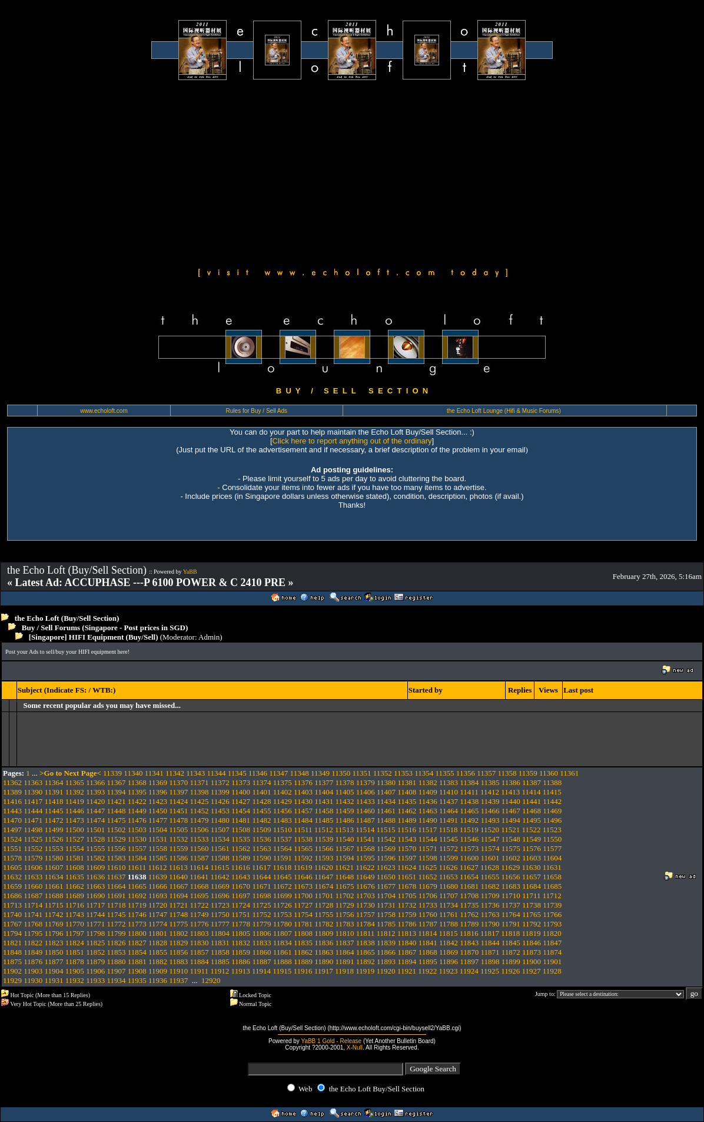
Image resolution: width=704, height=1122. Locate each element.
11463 (428, 810)
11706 (428, 895)
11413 (510, 791)
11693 (157, 895)
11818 (510, 933)
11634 (54, 876)
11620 (323, 867)
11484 (303, 820)
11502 (116, 829)
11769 (54, 923)
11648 (344, 876)
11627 (469, 867)
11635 (74, 876)
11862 (303, 952)
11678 (406, 886)
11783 (345, 923)
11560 (199, 848)
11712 (552, 895)
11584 (137, 857)
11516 (406, 829)
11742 (54, 914)
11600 (469, 857)
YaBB (190, 571)
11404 (323, 791)
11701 (323, 895)
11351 (361, 773)
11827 (137, 942)
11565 (303, 848)
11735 (469, 905)
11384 (469, 782)
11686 (12, 895)
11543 (406, 839)
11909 (157, 971)
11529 (116, 839)
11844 (489, 942)
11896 (448, 961)
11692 (137, 895)
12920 (211, 980)
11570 (406, 848)
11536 (261, 839)
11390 (33, 791)
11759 (406, 914)
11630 (531, 867)
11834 (282, 942)
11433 (365, 801)
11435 (406, 801)
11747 (157, 914)
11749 (199, 914)
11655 (489, 876)
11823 (54, 942)
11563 (261, 848)
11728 (323, 905)
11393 (95, 791)
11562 (240, 848)
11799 (116, 933)
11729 (345, 905)
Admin (209, 637)
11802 (178, 933)
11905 (74, 971)
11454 (240, 810)
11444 (33, 810)
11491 (448, 820)
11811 (365, 933)
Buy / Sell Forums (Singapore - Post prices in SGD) (105, 627)
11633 (33, 876)
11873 (531, 952)
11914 (261, 971)
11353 (403, 773)
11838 (365, 942)
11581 (74, 857)
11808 (303, 933)
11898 (489, 961)
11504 (157, 829)
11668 (199, 886)
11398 (199, 791)
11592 (303, 857)
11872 (511, 952)
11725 (261, 905)
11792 (531, 923)
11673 (303, 886)
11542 (386, 839)
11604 (552, 857)
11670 (240, 886)
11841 (428, 942)
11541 (365, 839)
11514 (365, 829)
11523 (552, 829)
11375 (282, 782)
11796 (54, 933)
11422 (137, 801)
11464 (448, 810)
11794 (12, 933)
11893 (386, 961)
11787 (428, 923)
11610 (116, 867)
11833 (261, 942)
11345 (237, 773)
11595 (365, 857)
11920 (386, 971)
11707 (448, 895)
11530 (137, 839)
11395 (137, 791)
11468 (531, 810)
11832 (240, 942)
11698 (261, 895)
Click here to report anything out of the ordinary (352, 440)
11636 (95, 876)
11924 (469, 971)
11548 (511, 839)
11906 (95, 971)
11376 (303, 782)
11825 (95, 942)
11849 (33, 952)
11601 (489, 857)
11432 (345, 801)
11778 (240, 923)
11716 (74, 905)
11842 (448, 942)
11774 (157, 923)
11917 (323, 971)
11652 (427, 876)
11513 (344, 829)
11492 (469, 820)
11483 (282, 820)
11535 (240, 839)
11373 (240, 782)
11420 (95, 801)
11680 (448, 886)
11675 (345, 886)
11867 (406, 952)
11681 (469, 886)
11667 (178, 886)
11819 (531, 933)
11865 (365, 952)
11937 (178, 980)
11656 (511, 876)
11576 (531, 848)
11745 (116, 914)
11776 (199, 923)
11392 (74, 791)
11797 (74, 933)
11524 (12, 839)
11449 (137, 810)
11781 (303, 923)
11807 (282, 933)
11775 (178, 923)
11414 (531, 791)
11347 (278, 773)
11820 (552, 933)
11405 (345, 791)
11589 (240, 857)
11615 (219, 867)
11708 (469, 895)
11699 (282, 895)
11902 (12, 971)
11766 (552, 914)
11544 (428, 839)
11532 (178, 839)
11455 (261, 810)
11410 (448, 791)
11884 (199, 961)
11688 (54, 895)
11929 (12, 980)
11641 (199, 876)
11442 (552, 801)
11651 (406, 876)
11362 (12, 782)
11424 (178, 801)
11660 (33, 886)
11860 (261, 952)
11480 (220, 820)
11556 (116, 848)
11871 (489, 952)
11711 (531, 895)
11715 (54, 905)
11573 (469, 848)
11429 (282, 801)
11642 (220, 876)
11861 (282, 952)
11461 (386, 810)
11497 (12, 829)
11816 (469, 933)
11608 (74, 867)
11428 (261, 801)
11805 (240, 933)
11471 (33, 820)
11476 (137, 820)
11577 (552, 848)
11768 (33, 923)
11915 (282, 971)
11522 (531, 829)
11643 (240, 876)
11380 (386, 782)
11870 (469, 952)
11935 (137, 980)
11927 (531, 971)
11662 (74, 886)
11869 (448, 952)
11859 (240, 952)
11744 (95, 914)
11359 (528, 773)
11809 (323, 933)
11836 (323, 942)
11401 (261, 791)
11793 (552, 923)
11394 (116, 791)
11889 (303, 961)
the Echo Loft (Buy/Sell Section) (67, 618)
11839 (386, 942)
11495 (531, 820)
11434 (386, 801)
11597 (406, 857)
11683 (511, 886)
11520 (489, 829)
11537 (282, 839)
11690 (95, 895)
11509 (261, 829)
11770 (74, 923)
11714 (33, 905)
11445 (54, 810)
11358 (506, 773)
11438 (469, 801)
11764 (511, 914)
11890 (323, 961)
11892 (365, 961)
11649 (365, 876)
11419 (74, 801)
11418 (54, 801)
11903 (33, 971)
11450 (157, 810)
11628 (489, 867)
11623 (386, 867)
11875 (12, 961)
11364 (54, 782)
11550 (552, 839)
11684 (531, 886)
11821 (12, 942)
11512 (323, 829)
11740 (12, 914)
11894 (406, 961)
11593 (323, 857)
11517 (427, 829)
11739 (552, 905)
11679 (428, 886)
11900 (531, 961)
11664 (116, 886)
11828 (157, 942)
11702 (345, 895)
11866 (386, 952)
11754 (303, 914)
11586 (178, 857)
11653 (448, 876)
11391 (54, 791)
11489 (406, 820)
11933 (95, 980)
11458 (323, 810)
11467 (511, 810)
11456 (282, 810)
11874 (552, 952)
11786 (406, 923)
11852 (95, 952)
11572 (448, 848)
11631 (552, 867)
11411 (469, 791)
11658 (552, 876)
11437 (448, 801)
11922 (427, 971)
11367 (116, 782)
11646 (303, 876)
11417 (33, 801)
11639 (157, 876)
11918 (344, 971)
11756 (345, 914)
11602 (511, 857)
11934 (116, 980)
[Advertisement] (352, 172)
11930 (33, 980)
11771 (95, 923)
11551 (12, 848)
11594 (345, 857)
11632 (12, 876)
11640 (178, 876)
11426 (220, 801)
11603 (531, 857)
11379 (365, 782)
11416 (12, 801)
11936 (157, 980)
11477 (157, 820)
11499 (54, 829)
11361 (569, 773)
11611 (137, 867)
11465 (469, 810)
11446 (74, 810)
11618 (282, 867)
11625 (427, 867)
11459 (345, 810)
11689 (74, 895)
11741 (33, 914)
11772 (116, 923)
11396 (157, 791)
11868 (428, 952)
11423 (157, 801)
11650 (386, 876)
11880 (116, 961)
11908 (137, 971)
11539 (323, 839)
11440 (511, 801)
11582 (95, 857)
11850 (54, 952)
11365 (74, 782)
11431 (323, 801)
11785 (386, 923)
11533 (199, 839)
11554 (74, 848)
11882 (157, 961)
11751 (240, 914)
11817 (489, 933)
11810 (345, 933)
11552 (33, 848)
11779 (261, 923)
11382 (428, 782)
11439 (489, 801)
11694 (178, 895)
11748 (178, 914)
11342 (174, 773)
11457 (303, 810)
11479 (199, 820)
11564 (282, 848)
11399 (220, 791)
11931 (54, 980)
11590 (261, 857)
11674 (323, 886)
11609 (95, 867)
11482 (261, 820)
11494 (511, 820)
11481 (240, 820)
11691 (116, 895)
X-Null (355, 1047)
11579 (33, 857)
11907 (116, 971)
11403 (303, 791)
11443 (12, 810)
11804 (220, 933)
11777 (220, 923)
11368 (137, 782)
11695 (199, 895)
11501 (95, 829)
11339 (112, 773)
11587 (199, 857)
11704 (386, 895)
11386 (511, 782)
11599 (448, 857)
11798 (95, 933)
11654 (469, 876)
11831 (220, 942)
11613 (178, 867)
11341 (154, 773)
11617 (261, 867)
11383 (448, 782)
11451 (178, 810)
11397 (178, 791)
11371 (199, 782)
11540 (345, 839)
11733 (428, 905)
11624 (406, 867)
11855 (157, 952)
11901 (552, 961)
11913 (240, 971)
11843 (469, 942)
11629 (510, 867)
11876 (33, 961)
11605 (12, 867)
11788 (448, 923)
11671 (261, 886)
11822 (33, 942)
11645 (282, 876)
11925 (489, 971)
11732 (406, 905)
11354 (423, 773)
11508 (240, 829)
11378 (345, 782)
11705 (406, 895)
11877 (54, 961)
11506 (199, 829)
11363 (33, 782)
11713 (12, 905)
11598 (428, 857)
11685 (552, 886)
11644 (261, 876)
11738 (531, 905)
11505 (178, 829)
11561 (220, 848)
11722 (199, 905)
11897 (469, 961)
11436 (428, 801)
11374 (261, 782)
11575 (511, 848)
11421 (116, 801)
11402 (282, 791)
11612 (157, 867)
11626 (448, 867)
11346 (257, 773)
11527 (74, 839)
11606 (33, 867)
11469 (552, 810)
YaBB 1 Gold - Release (331, 1041)
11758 (386, 914)
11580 (54, 857)
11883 (178, 961)
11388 (552, 782)
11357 (486, 773)
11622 (365, 867)
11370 (178, 782)
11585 (157, 857)
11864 (345, 952)
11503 (137, 829)
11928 (552, 971)
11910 (178, 971)
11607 (54, 867)
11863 (323, 952)
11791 (511, 923)
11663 (95, 886)
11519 (469, 829)
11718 (116, 905)
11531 (157, 839)
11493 (489, 820)
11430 (303, 801)
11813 (406, 933)
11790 (489, 923)
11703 (365, 895)
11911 (199, 971)
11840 (406, 942)
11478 (178, 820)
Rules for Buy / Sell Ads (257, 411)
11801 (157, 933)
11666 (157, 886)
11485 (323, 820)
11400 (240, 791)
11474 (95, 820)
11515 (386, 829)
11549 (531, 839)
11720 (157, 905)
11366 (95, 782)
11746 (137, 914)
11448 (116, 810)
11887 (261, 961)
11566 (323, 848)
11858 (220, 952)
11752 (261, 914)
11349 (320, 773)
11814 (427, 933)
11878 (74, 961)
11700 (303, 895)
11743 (74, 914)
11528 (95, 839)
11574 (489, 848)
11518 (448, 829)
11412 (489, 791)
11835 (303, 942)
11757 (365, 914)
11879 (95, 961)
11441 (531, 801)
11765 (531, 914)
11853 (116, 952)
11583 (116, 857)
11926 (510, 971)
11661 (54, 886)
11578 (12, 857)
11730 (365, 905)
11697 (240, 895)
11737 (511, 905)
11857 (199, 952)
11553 (54, 848)
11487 (365, 820)
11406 (365, 791)
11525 (33, 839)
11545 (448, 839)
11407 (386, 791)
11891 (345, 961)
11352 (382, 773)
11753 (282, 914)
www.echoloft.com (104, 411)
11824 (74, 942)
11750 (220, 914)
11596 (386, 857)
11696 (220, 895)
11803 (199, 933)
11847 (552, 942)
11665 (137, 886)
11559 (178, 848)
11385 (489, 782)
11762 (469, 914)
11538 (303, 839)
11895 (428, 961)
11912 (219, 971)
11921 (406, 971)
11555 (95, 848)
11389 (12, 791)
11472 (54, 820)
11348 (299, 773)
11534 (220, 839)
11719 (137, 905)
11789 (469, 923)
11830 (199, 942)
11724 (240, 905)
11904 (54, 971)
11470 (12, 820)
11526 (54, 839)
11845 (511, 942)
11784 (365, 923)
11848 (12, 952)
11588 (220, 857)
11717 (95, 905)
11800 (137, 933)
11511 (303, 829)
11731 (386, 905)
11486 (345, 820)
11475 (116, 820)
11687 (33, 895)
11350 (340, 773)
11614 (199, 867)
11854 (137, 952)
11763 (489, 914)
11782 (323, 923)
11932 (74, 980)
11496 (552, 820)
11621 (344, 867)
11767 (12, 923)
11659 (12, 886)
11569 (386, 848)
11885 (220, 961)
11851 (74, 952)
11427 (240, 801)
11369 (157, 782)
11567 (345, 848)
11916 (302, 971)
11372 (220, 782)
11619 (302, 867)
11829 (178, 942)
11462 (406, 810)
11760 (428, 914)
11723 (220, 905)
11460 (365, 810)
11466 (489, 810)
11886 (240, 961)
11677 (386, 886)
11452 (199, 810)
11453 (220, 810)
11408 (406, 791)
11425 (199, 801)
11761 (448, 914)
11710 (511, 895)
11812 (386, 933)
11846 (531, 942)
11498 (33, 829)
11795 (33, 933)
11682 (489, 886)
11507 (220, 829)
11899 (511, 961)
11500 (74, 829)
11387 (531, 782)
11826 (116, 942)
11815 (448, 933)
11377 (323, 782)
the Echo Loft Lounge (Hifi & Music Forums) (504, 411)
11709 (489, 895)
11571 (428, 848)
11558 (157, 848)
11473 (74, 820)
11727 (303, 905)
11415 (552, 791)
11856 (178, 952)
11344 (216, 773)
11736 (489, 905)
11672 (282, 886)
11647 (323, 876)
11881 (137, 961)
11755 (323, 914)
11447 (95, 810)
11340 (133, 773)
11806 (261, 933)
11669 (220, 886)
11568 (365, 848)
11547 (489, 839)
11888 (282, 961)
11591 (282, 857)
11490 (428, 820)
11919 (365, 971)
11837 (345, 942)
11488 (386, 820)
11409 (428, 791)
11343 (195, 773)
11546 (469, 839)
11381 (406, 782)
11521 (510, 829)
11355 (445, 773)
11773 (137, 923)
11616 (240, 867)
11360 (548, 773)
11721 (178, 905)
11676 (365, 886)
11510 (282, 829)
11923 (448, 971)
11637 (116, 876)
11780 (282, 923)
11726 (282, 905)
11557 (137, 848)
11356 (465, 773)
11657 (531, 876)
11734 (448, 905)
